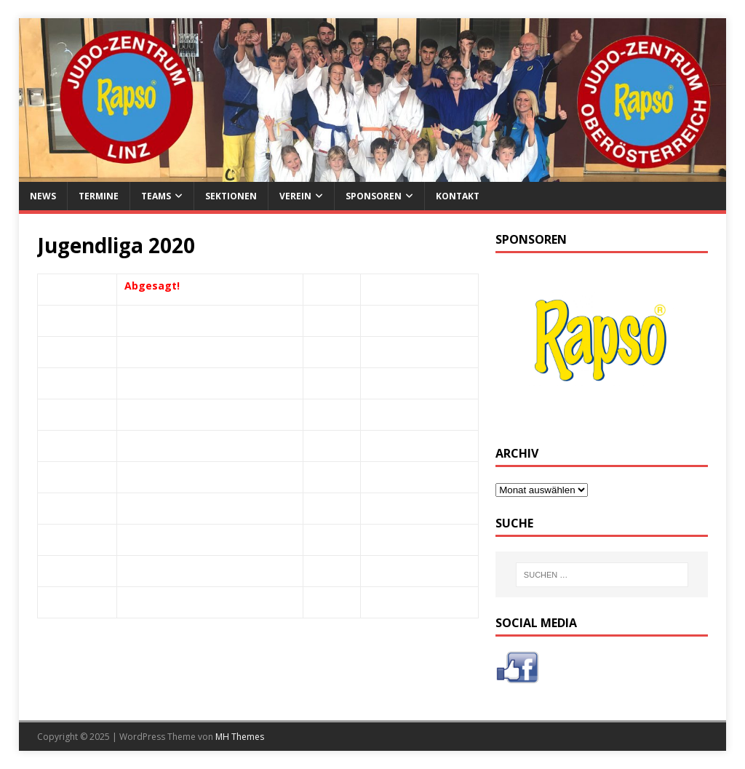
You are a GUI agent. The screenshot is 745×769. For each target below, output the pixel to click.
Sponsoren (374, 196)
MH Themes (239, 736)
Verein (295, 196)
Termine (99, 196)
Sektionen (231, 196)
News (43, 196)
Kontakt (457, 196)
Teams (156, 196)
